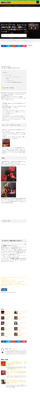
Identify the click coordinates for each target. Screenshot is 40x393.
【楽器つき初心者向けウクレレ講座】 (8, 282)
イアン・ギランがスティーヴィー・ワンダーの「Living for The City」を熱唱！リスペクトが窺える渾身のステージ (22, 336)
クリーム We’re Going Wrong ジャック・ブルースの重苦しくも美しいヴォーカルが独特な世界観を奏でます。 (16, 374)
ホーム (2, 5)
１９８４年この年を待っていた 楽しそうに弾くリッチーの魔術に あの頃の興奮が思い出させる (22, 320)
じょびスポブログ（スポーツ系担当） (28, 5)
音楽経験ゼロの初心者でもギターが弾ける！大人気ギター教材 (12, 283)
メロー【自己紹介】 (17, 5)
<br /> (4, 271)
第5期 (7, 81)
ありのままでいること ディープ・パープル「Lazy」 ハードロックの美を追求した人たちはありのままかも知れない (22, 314)
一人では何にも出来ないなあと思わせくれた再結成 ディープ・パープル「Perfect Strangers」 (9, 320)
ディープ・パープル (7, 77)
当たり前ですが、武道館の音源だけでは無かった (13, 84)
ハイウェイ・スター (9, 82)
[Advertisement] (20, 17)
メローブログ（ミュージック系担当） (8, 7)
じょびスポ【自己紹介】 (9, 5)
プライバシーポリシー (19, 7)
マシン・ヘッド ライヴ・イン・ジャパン (13, 79)
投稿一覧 (14, 351)
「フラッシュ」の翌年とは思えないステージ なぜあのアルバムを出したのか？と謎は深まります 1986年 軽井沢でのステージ (16, 365)
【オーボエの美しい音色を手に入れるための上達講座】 (11, 285)
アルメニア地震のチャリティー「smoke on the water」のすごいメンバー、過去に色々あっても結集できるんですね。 (9, 331)
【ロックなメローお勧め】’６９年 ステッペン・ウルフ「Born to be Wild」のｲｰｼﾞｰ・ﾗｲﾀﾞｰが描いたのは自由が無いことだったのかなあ (16, 383)
